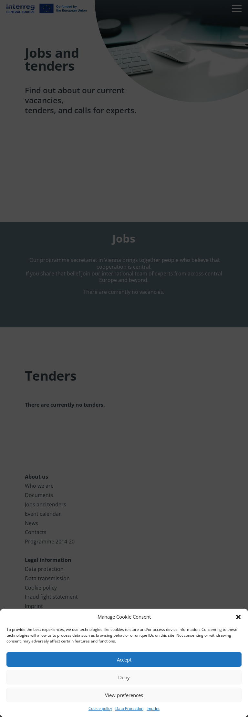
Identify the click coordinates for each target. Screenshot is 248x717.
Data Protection (129, 708)
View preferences (124, 695)
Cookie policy (100, 708)
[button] (238, 617)
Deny (124, 677)
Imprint (153, 708)
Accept (124, 659)
